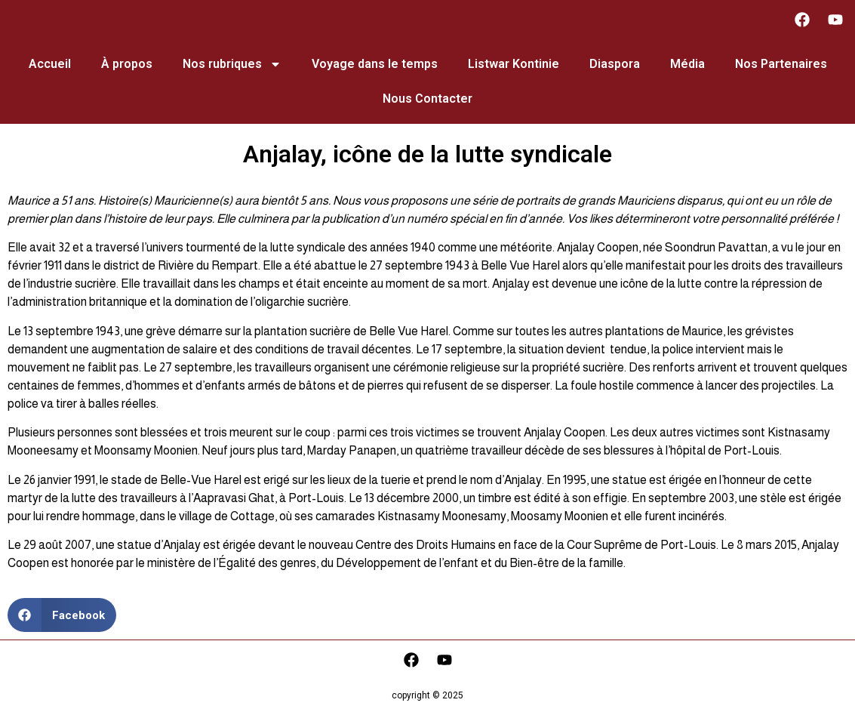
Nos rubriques (232, 64)
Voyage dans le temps (375, 64)
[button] (62, 615)
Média (687, 64)
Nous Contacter (427, 98)
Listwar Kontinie (513, 64)
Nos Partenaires (781, 64)
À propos (126, 64)
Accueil (50, 64)
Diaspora (614, 64)
